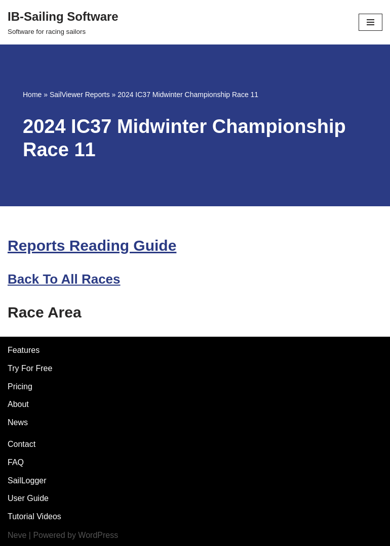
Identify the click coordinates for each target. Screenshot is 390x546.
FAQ (16, 462)
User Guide (28, 498)
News (18, 422)
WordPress (98, 535)
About (18, 404)
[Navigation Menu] (370, 22)
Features (24, 350)
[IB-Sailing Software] (63, 22)
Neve (17, 535)
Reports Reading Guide (92, 245)
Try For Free (30, 368)
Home (32, 94)
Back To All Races (64, 279)
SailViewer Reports (80, 94)
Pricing (20, 386)
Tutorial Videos (34, 516)
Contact (21, 444)
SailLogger (27, 480)
